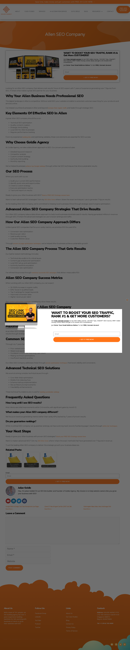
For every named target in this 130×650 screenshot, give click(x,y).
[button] (127, 300)
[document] (65, 325)
